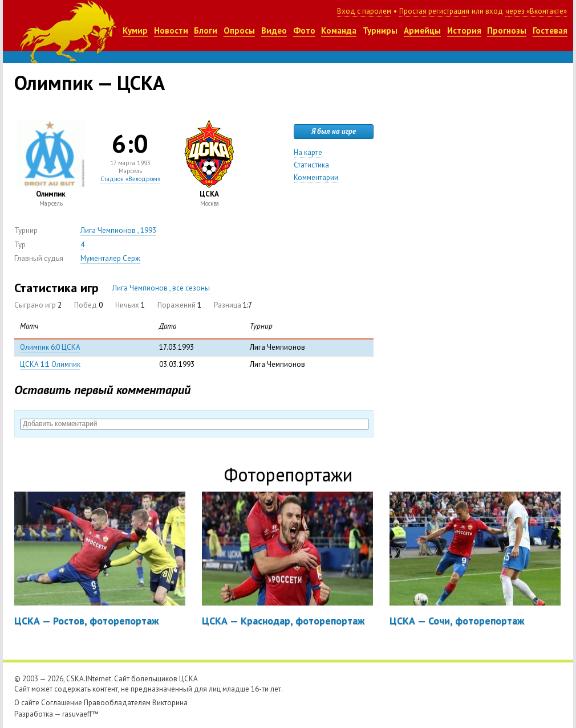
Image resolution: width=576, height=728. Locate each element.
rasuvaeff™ (80, 714)
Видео (274, 30)
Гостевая (550, 30)
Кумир (135, 30)
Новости (171, 30)
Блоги (205, 30)
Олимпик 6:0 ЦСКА (50, 347)
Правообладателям (117, 702)
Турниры (380, 30)
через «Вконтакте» (536, 11)
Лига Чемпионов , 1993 (118, 230)
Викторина (170, 702)
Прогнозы (506, 30)
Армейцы (422, 30)
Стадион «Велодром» (130, 179)
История (464, 30)
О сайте (26, 702)
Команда (338, 30)
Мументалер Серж (110, 258)
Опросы (239, 30)
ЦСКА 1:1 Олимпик (50, 364)
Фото (304, 30)
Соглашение (61, 702)
